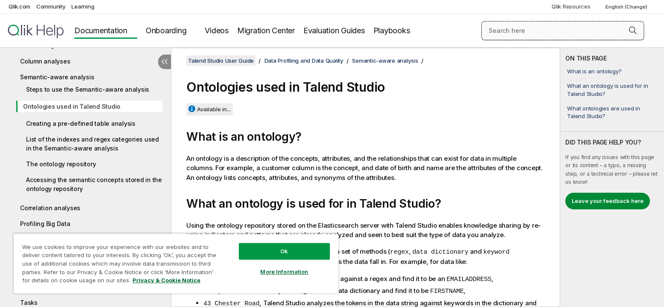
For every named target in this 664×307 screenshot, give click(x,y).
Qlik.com (19, 6)
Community (51, 6)
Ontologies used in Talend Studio (71, 106)
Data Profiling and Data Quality (304, 60)
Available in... (214, 109)
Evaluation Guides (334, 30)
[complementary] (612, 177)
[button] (632, 30)
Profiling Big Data (45, 223)
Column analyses (45, 61)
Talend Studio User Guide (221, 60)
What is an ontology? (594, 71)
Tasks (29, 302)
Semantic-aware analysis (57, 77)
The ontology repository (61, 164)
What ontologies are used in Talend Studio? (603, 112)
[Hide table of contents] (164, 62)
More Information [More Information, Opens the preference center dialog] (284, 271)
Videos (217, 30)
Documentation (100, 30)
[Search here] (562, 31)
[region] (176, 263)
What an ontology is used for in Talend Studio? (607, 89)
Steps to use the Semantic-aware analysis (87, 89)
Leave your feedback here (607, 200)
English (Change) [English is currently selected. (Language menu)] (627, 7)
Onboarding (166, 30)
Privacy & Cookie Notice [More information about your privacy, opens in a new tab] (166, 280)
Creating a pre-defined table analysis (80, 123)
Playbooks (391, 30)
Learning (82, 6)
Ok (284, 251)
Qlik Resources (571, 6)
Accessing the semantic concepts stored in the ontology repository (94, 184)
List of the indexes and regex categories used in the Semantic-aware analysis (92, 144)
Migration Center (266, 30)
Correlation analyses (50, 207)
